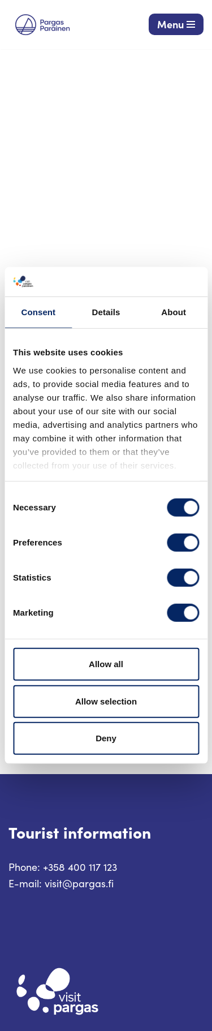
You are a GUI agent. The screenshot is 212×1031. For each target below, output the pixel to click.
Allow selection (106, 701)
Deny (106, 738)
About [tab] (173, 312)
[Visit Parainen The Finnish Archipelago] (42, 24)
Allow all (106, 664)
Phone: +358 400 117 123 (62, 867)
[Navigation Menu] (176, 24)
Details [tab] (106, 312)
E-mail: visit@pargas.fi (61, 883)
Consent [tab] (38, 312)
